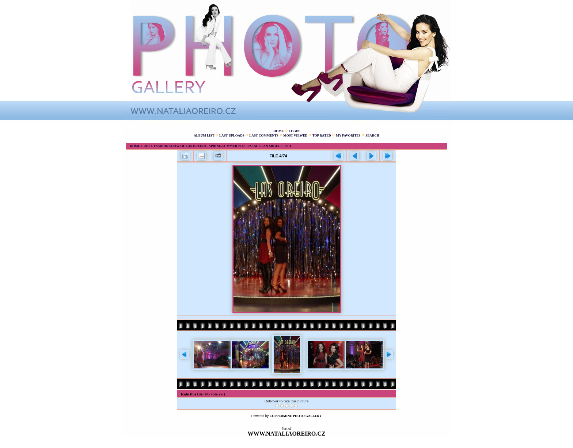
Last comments (263, 135)
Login (294, 131)
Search (372, 135)
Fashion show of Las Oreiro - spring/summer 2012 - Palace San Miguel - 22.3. (223, 146)
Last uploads (231, 135)
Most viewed (295, 135)
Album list (204, 135)
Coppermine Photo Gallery (296, 416)
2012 (147, 146)
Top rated (321, 135)
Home (278, 131)
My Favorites (348, 135)
